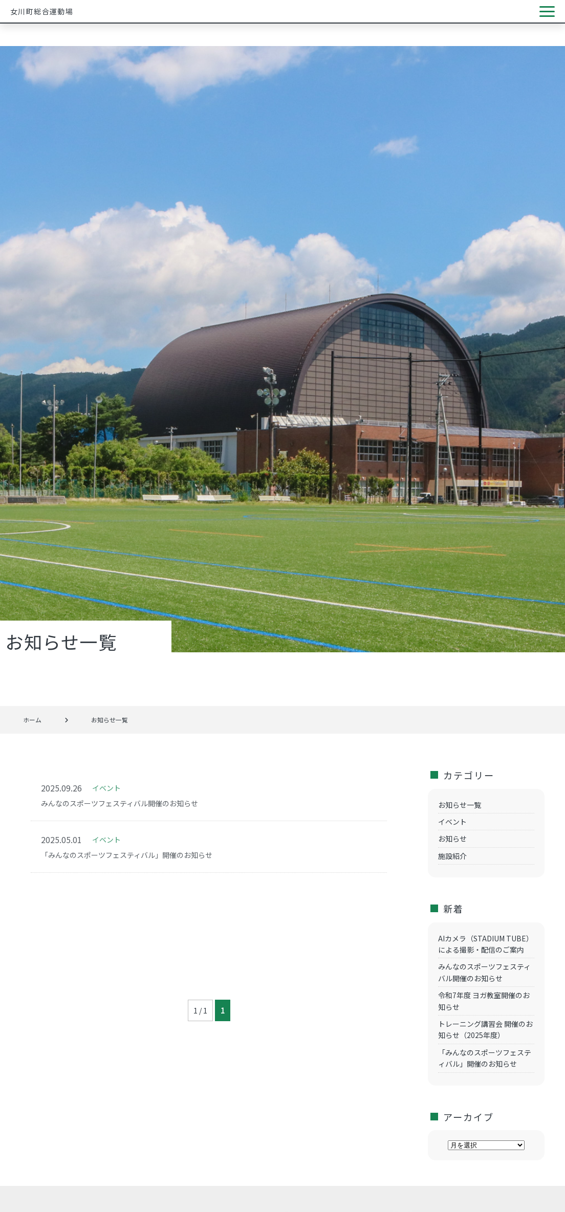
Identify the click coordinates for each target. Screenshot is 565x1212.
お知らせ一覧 (459, 805)
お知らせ (452, 838)
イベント (452, 822)
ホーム (32, 719)
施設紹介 (452, 856)
